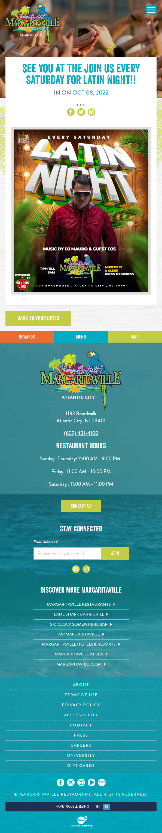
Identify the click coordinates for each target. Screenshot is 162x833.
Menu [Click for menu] (81, 336)
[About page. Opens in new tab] (81, 685)
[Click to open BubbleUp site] (81, 822)
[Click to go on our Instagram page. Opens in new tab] (81, 782)
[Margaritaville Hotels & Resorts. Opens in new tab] (81, 644)
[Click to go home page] (32, 23)
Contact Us (81, 506)
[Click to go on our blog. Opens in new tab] (102, 782)
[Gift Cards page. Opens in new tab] (81, 765)
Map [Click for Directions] (135, 336)
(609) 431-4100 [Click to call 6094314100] (81, 433)
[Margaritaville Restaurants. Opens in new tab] (81, 605)
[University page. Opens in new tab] (81, 755)
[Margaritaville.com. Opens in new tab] (81, 664)
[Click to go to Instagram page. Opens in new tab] (86, 569)
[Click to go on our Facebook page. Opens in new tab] (60, 782)
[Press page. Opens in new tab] (81, 735)
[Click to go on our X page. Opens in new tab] (71, 782)
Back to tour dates (38, 318)
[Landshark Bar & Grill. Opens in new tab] (81, 614)
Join (115, 553)
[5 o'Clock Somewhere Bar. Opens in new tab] (81, 624)
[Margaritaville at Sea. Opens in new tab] (81, 654)
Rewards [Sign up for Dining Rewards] (27, 336)
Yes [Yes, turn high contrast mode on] (98, 806)
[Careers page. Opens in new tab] (81, 745)
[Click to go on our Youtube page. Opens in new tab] (91, 782)
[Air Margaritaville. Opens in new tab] (81, 634)
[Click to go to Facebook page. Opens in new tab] (76, 569)
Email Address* (45, 542)
